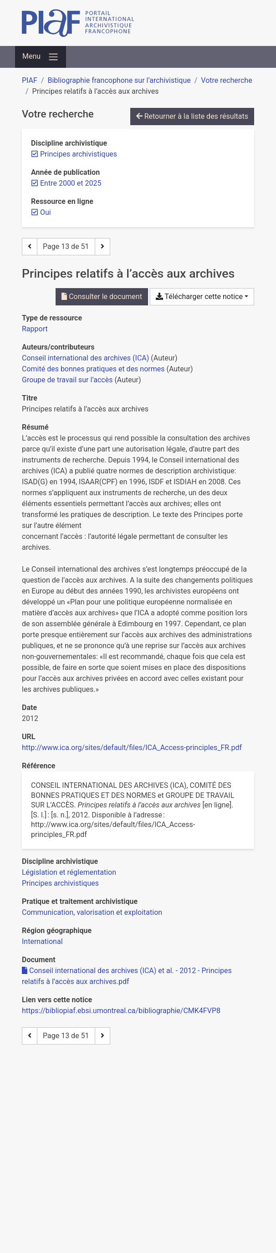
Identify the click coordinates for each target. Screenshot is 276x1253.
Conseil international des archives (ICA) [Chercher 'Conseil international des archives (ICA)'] (85, 358)
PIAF (29, 80)
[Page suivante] (102, 246)
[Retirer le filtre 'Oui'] (45, 212)
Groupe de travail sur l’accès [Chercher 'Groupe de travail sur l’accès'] (67, 379)
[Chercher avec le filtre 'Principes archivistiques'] (60, 883)
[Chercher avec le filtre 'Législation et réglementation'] (69, 872)
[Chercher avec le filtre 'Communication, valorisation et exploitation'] (92, 912)
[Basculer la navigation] (40, 57)
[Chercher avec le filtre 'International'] (42, 941)
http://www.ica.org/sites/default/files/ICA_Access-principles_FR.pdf (132, 747)
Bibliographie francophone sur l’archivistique (118, 80)
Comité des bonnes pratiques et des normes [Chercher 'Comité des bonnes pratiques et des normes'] (93, 369)
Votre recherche (226, 80)
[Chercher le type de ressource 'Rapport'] (35, 329)
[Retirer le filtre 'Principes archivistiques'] (78, 154)
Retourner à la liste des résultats (192, 116)
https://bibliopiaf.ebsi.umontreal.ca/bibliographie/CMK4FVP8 (121, 1010)
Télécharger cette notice (199, 296)
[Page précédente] (29, 246)
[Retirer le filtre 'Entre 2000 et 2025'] (70, 183)
